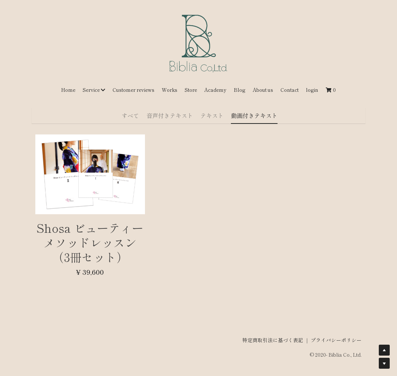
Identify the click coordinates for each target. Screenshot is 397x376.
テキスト (212, 115)
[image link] (198, 43)
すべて (130, 115)
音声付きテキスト (169, 115)
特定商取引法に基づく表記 (272, 336)
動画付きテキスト (254, 115)
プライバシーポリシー (336, 336)
